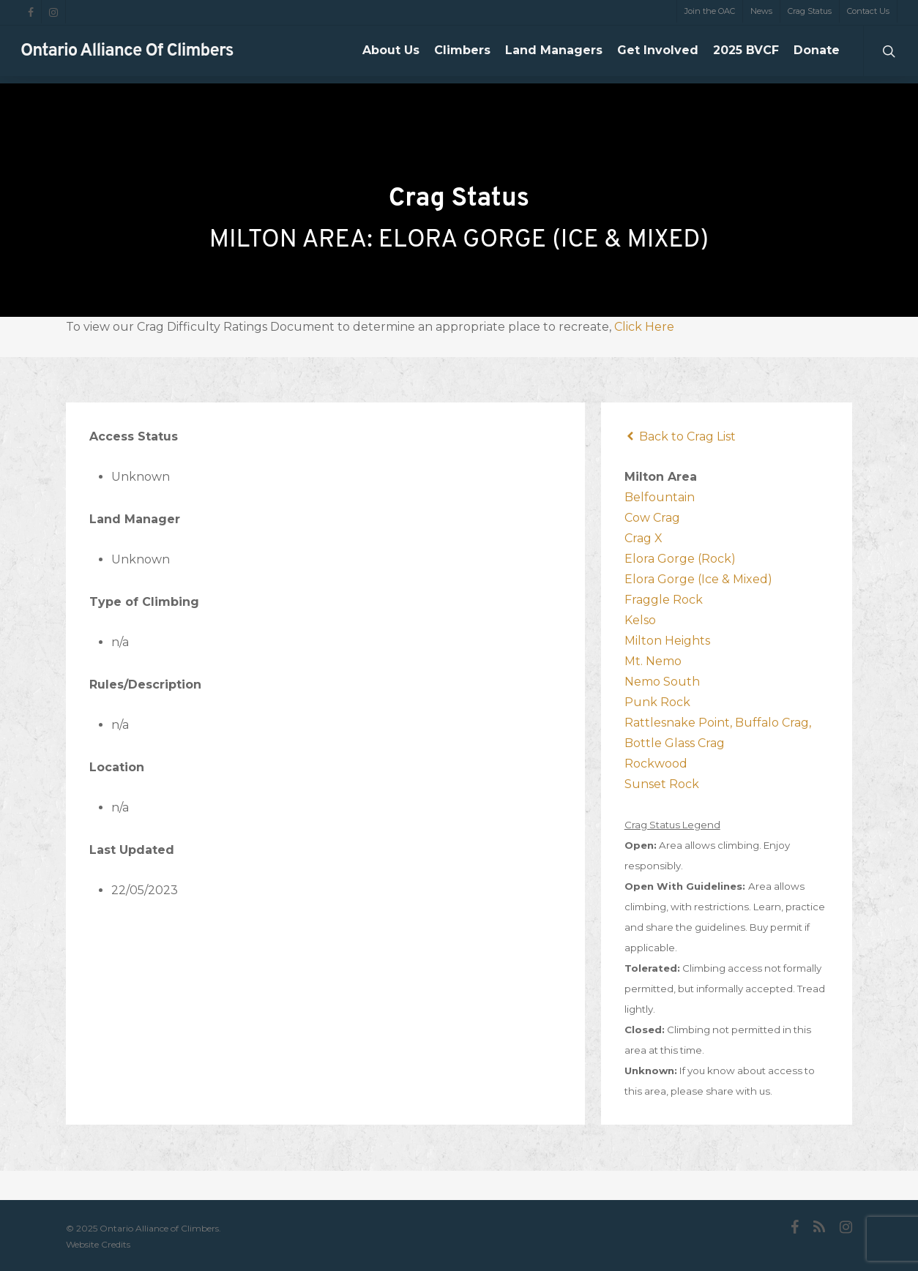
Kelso (640, 620)
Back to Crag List (680, 436)
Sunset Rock (661, 784)
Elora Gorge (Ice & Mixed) (698, 579)
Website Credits (98, 1244)
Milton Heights (667, 641)
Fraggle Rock (663, 600)
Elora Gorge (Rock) (680, 559)
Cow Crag (652, 518)
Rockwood (655, 764)
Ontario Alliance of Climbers (127, 55)
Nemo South (662, 682)
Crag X (643, 538)
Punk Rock (657, 702)
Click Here (644, 327)
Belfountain (659, 497)
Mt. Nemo (653, 661)
